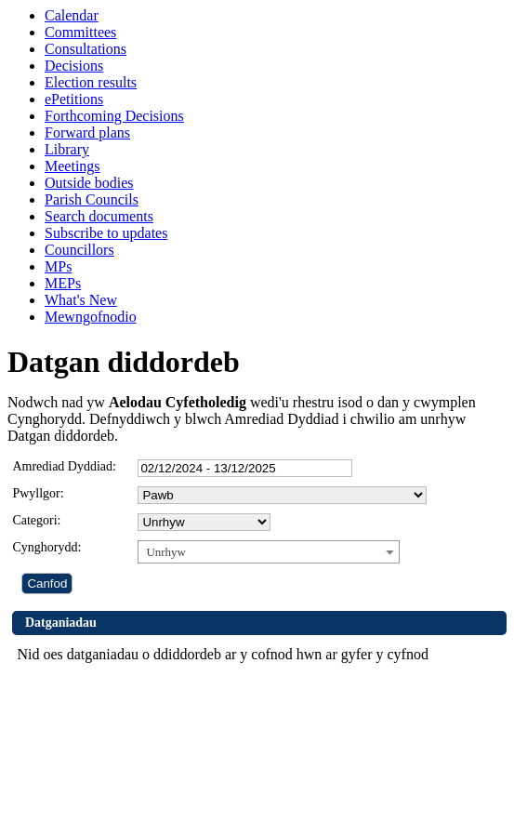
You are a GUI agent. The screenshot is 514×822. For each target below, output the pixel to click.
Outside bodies (89, 183)
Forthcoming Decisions (114, 116)
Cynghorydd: (46, 547)
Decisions (74, 65)
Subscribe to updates (106, 233)
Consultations (85, 49)
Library (67, 149)
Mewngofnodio (91, 317)
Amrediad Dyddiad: (64, 466)
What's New (81, 300)
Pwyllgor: (37, 493)
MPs (58, 266)
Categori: (36, 520)
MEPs (63, 283)
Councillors (79, 250)
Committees (80, 32)
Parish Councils (91, 199)
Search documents (99, 216)
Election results (91, 82)
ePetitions (74, 99)
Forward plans (87, 132)
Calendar (72, 15)
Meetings (72, 166)
